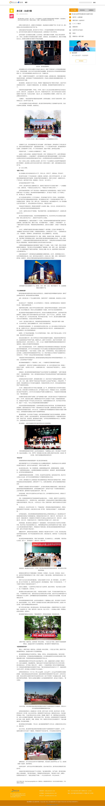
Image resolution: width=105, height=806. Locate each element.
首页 (26, 2)
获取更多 (81, 61)
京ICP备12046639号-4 (72, 801)
